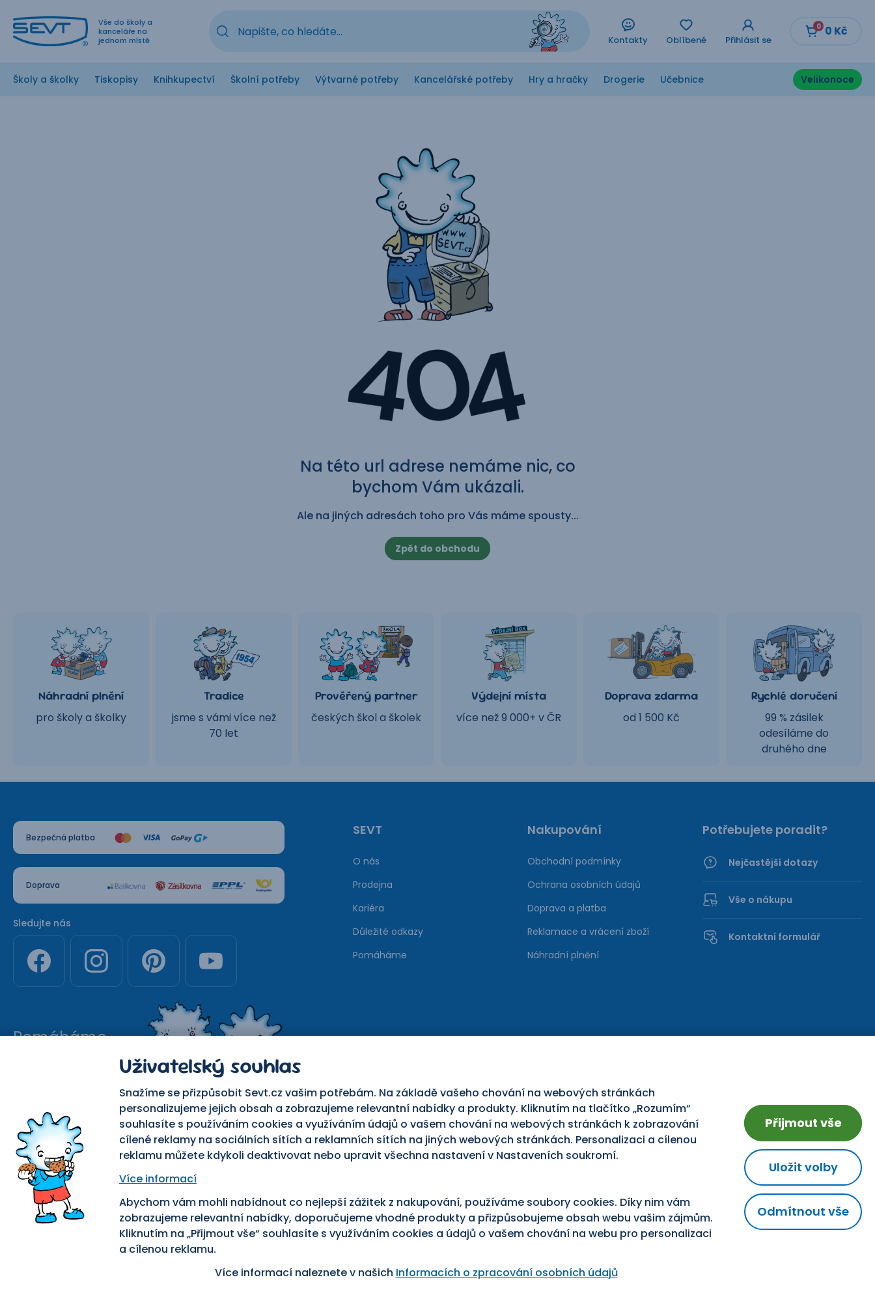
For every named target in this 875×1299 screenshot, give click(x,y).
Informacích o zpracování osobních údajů (507, 1272)
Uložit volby (803, 1167)
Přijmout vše (803, 1123)
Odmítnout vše (803, 1211)
